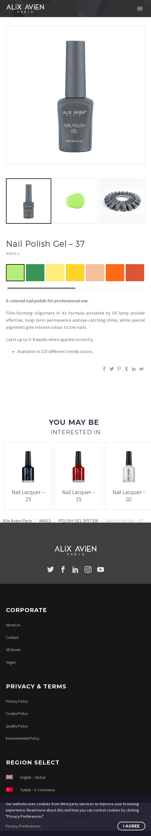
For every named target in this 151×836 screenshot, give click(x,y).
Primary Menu (139, 8)
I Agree (131, 826)
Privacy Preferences (23, 826)
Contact (12, 637)
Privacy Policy (17, 701)
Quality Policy (17, 726)
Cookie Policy (17, 713)
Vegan (11, 662)
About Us (13, 625)
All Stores (13, 649)
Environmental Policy (22, 738)
